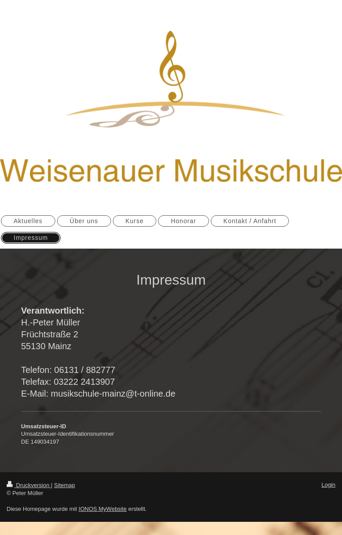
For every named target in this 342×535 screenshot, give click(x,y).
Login (328, 484)
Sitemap (64, 485)
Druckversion (29, 485)
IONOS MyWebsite (103, 509)
